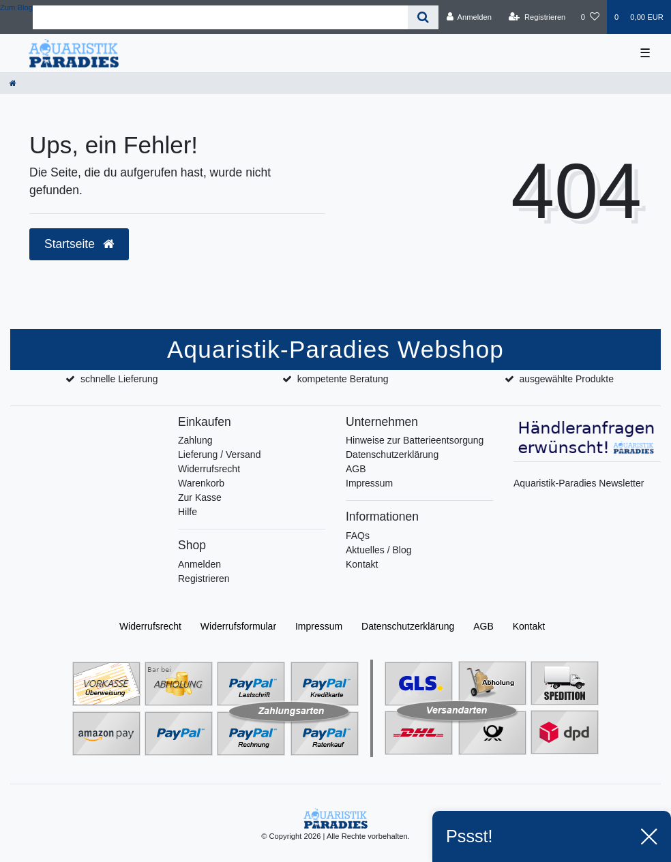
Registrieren (203, 578)
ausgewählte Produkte (566, 378)
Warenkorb (201, 483)
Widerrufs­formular (238, 626)
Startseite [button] (79, 244)
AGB (356, 468)
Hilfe (187, 511)
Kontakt (362, 564)
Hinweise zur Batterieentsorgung (414, 440)
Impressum (369, 483)
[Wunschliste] (590, 17)
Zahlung (195, 440)
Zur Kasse (200, 497)
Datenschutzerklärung (392, 454)
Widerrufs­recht (150, 626)
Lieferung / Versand (219, 454)
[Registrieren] (537, 17)
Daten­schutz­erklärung (407, 626)
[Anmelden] (468, 17)
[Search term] (220, 17)
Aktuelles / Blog (379, 549)
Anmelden (199, 564)
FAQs (358, 535)
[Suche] (423, 17)
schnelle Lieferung (119, 378)
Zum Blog (16, 7)
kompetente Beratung (343, 378)
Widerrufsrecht (209, 468)
